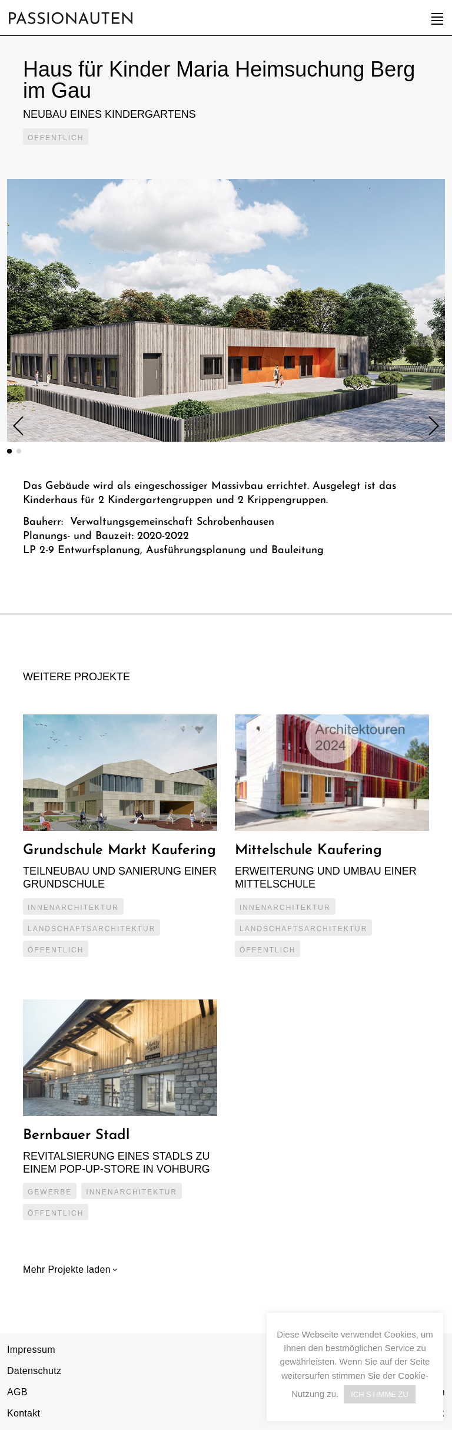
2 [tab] (18, 451)
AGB (17, 1392)
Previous (23, 426)
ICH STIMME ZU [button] (379, 1394)
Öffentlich (56, 138)
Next (429, 425)
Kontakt (23, 1413)
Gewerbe (50, 1192)
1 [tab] (9, 451)
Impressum (31, 1350)
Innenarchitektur (73, 907)
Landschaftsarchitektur (91, 929)
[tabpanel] (226, 310)
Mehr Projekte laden (68, 1270)
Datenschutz (34, 1371)
